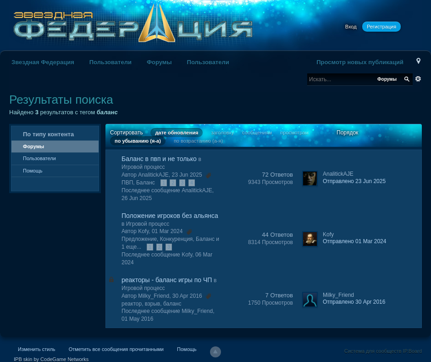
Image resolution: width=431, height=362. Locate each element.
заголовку (222, 132)
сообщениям (257, 132)
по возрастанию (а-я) (198, 141)
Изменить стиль (36, 349)
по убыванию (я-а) (138, 141)
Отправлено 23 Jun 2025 (354, 181)
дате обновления (176, 132)
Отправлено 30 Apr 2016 (354, 302)
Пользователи (110, 62)
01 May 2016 (137, 319)
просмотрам (294, 132)
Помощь (33, 170)
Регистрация (381, 26)
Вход (351, 26)
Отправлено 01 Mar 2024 (354, 241)
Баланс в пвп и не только (159, 158)
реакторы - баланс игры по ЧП (167, 280)
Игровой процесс (143, 167)
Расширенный (418, 79)
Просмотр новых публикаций (359, 62)
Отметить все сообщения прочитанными (116, 349)
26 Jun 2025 (137, 198)
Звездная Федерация (42, 62)
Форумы (159, 62)
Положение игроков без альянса (170, 215)
